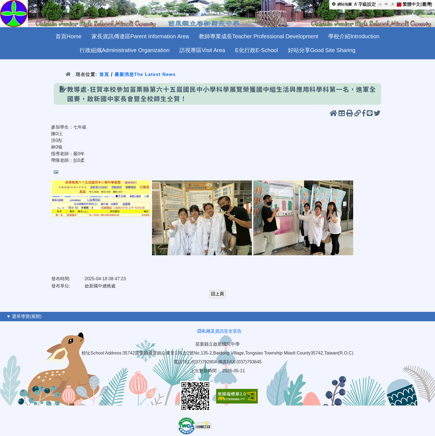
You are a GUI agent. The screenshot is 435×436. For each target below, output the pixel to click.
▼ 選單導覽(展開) (24, 316)
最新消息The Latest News (145, 74)
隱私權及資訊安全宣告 (219, 331)
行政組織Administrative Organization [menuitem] (125, 50)
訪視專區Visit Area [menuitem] (202, 50)
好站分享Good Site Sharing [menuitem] (321, 50)
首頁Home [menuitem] (68, 36)
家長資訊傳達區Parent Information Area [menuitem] (140, 36)
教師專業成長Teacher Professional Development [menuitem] (258, 36)
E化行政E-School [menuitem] (256, 50)
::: (3, 316)
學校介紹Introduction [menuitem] (354, 36)
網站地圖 (344, 4)
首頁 (104, 74)
